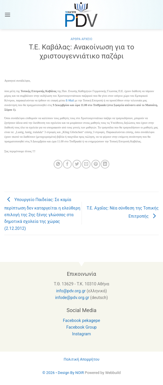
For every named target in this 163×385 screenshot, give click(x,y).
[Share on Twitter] (77, 164)
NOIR (79, 372)
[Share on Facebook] (67, 164)
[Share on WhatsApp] (58, 164)
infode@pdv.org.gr (72, 297)
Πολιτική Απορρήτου (81, 359)
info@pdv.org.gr (71, 291)
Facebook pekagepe (81, 320)
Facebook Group (81, 327)
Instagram (81, 334)
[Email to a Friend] (86, 164)
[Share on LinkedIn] (105, 164)
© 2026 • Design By (58, 372)
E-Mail (70, 100)
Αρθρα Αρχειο (81, 39)
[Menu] (7, 14)
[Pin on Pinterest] (95, 164)
